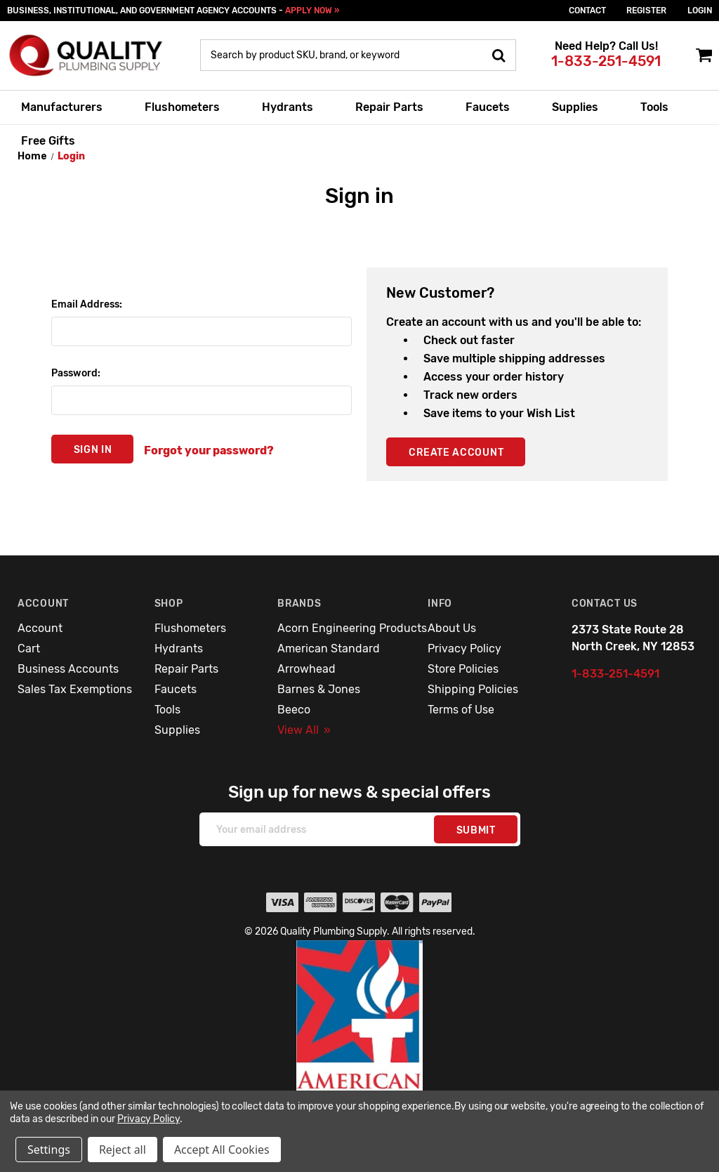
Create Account (456, 453)
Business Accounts (68, 669)
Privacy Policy (464, 648)
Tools (654, 107)
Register (646, 10)
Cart (29, 648)
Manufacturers (62, 107)
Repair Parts (389, 107)
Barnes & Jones (318, 689)
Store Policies (463, 669)
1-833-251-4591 (606, 61)
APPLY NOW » (312, 10)
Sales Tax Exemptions (75, 689)
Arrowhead (306, 669)
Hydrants (287, 107)
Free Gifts (48, 140)
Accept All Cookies (222, 1149)
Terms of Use (461, 709)
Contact (587, 10)
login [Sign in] (699, 10)
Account (40, 628)
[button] (360, 1045)
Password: (75, 373)
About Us (452, 628)
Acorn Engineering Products (352, 628)
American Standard (328, 648)
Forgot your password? (209, 450)
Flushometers (182, 107)
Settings (48, 1149)
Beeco (293, 709)
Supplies (575, 107)
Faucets (488, 107)
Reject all (122, 1149)
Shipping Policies (473, 689)
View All (304, 730)
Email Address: (86, 304)
